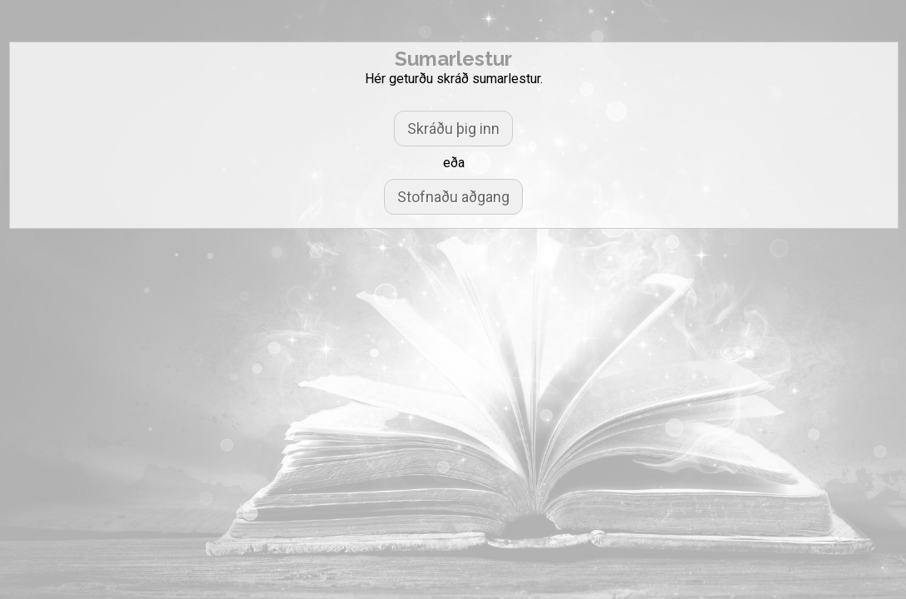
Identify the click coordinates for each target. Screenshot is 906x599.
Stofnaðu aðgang (453, 196)
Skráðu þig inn (453, 128)
